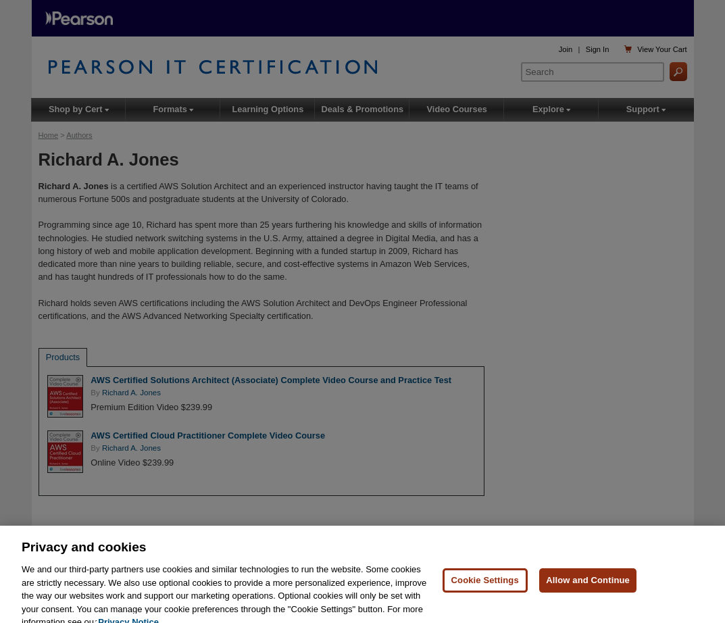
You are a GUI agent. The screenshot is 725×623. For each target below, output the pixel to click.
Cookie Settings (485, 585)
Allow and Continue (588, 585)
